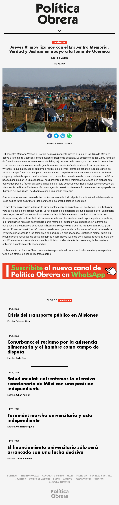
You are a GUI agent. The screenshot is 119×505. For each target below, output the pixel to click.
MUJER (70, 476)
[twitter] (56, 136)
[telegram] (62, 136)
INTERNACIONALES (30, 476)
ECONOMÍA (81, 476)
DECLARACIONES (83, 479)
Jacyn (64, 57)
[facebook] (49, 136)
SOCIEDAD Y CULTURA (101, 476)
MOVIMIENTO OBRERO (53, 476)
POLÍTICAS (59, 43)
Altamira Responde (59, 482)
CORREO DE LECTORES (39, 479)
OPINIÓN (99, 479)
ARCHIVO (67, 479)
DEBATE (56, 479)
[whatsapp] (69, 136)
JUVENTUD (20, 479)
